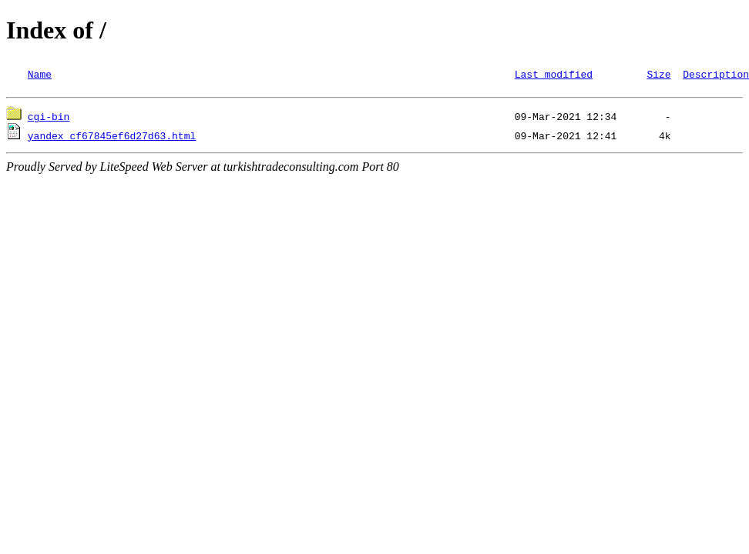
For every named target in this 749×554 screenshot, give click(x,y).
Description (716, 74)
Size (658, 74)
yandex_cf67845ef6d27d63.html (112, 138)
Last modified (554, 74)
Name (40, 74)
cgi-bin (49, 118)
